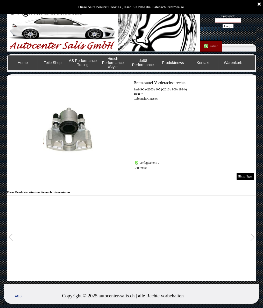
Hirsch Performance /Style (113, 62)
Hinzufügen (245, 176)
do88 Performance (143, 63)
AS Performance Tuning (83, 63)
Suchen (213, 46)
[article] (131, 130)
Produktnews (173, 63)
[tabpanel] (147, 295)
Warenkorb (233, 63)
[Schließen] (259, 4)
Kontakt (203, 63)
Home (23, 63)
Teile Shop (52, 63)
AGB (18, 296)
